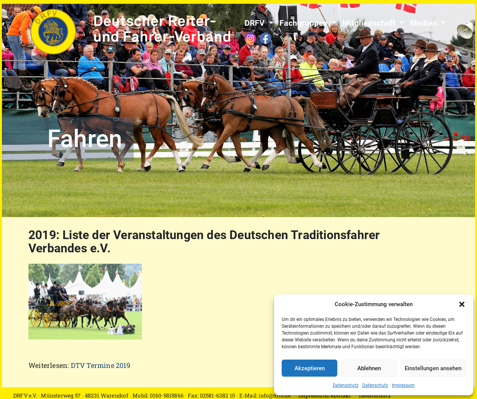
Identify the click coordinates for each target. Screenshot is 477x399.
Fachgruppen (304, 23)
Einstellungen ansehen (433, 368)
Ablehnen (369, 368)
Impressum (403, 385)
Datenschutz (346, 385)
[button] (462, 304)
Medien (424, 23)
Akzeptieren (310, 368)
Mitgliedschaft (370, 23)
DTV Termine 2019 (100, 365)
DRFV (256, 23)
